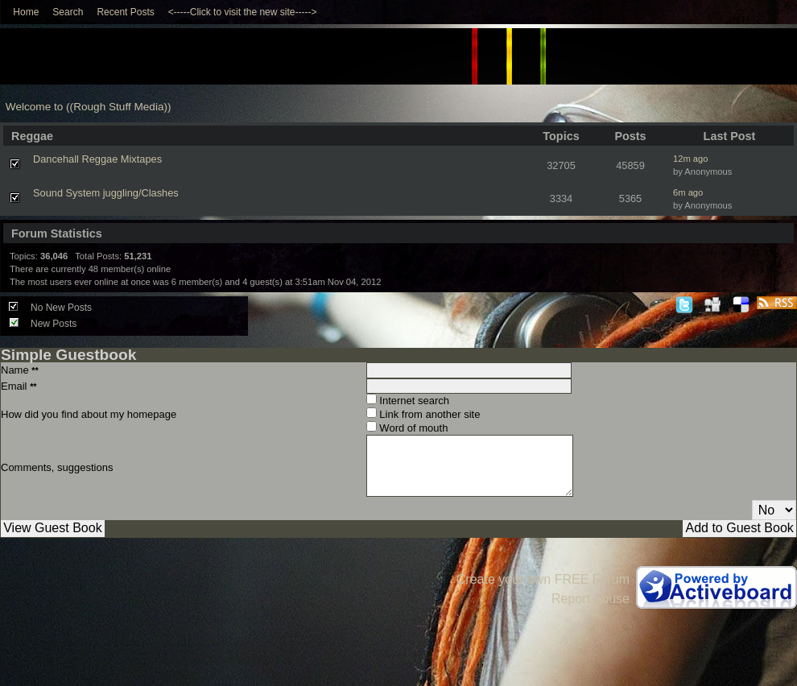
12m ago (690, 158)
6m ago (688, 192)
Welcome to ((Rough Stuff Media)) (88, 107)
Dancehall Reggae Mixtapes (97, 159)
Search (67, 12)
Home (26, 12)
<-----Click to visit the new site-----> (242, 12)
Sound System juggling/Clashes (106, 193)
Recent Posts (125, 12)
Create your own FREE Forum (543, 579)
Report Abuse (590, 598)
